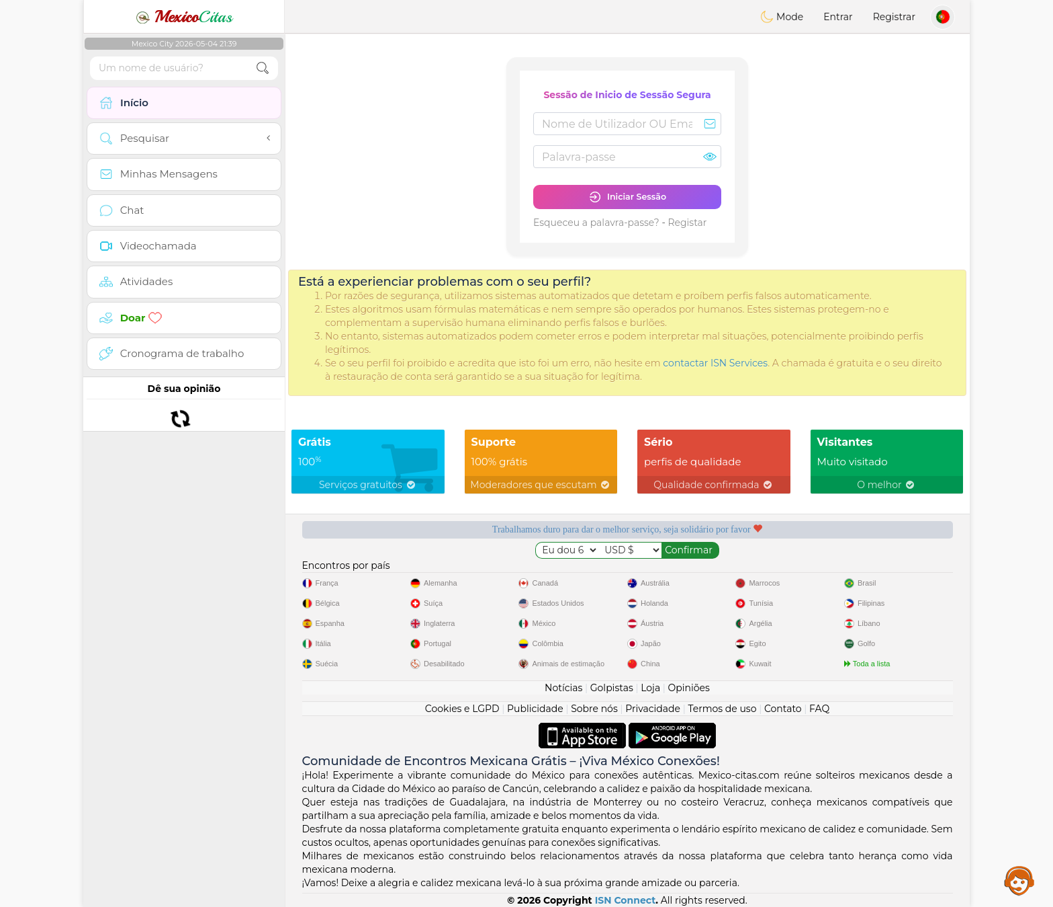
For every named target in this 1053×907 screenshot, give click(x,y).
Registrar (894, 17)
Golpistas (611, 688)
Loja (650, 688)
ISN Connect (625, 900)
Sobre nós (594, 709)
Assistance (1019, 880)
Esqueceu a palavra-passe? (596, 222)
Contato (783, 709)
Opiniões (689, 688)
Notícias (563, 688)
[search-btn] (262, 68)
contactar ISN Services (715, 363)
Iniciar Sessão (627, 197)
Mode (781, 17)
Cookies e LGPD (462, 709)
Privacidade (652, 709)
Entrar (837, 17)
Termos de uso (722, 709)
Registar (687, 222)
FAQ (819, 709)
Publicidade (535, 709)
